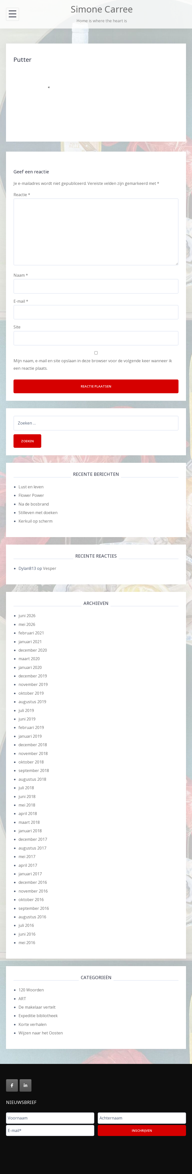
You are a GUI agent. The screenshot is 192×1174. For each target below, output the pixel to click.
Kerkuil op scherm (35, 521)
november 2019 (33, 684)
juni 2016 (27, 934)
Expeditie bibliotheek (38, 1015)
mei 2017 (26, 856)
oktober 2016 (31, 899)
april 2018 (27, 813)
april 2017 (27, 865)
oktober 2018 (31, 762)
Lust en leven (31, 487)
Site (17, 327)
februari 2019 (31, 727)
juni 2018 (27, 796)
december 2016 (32, 882)
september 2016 (33, 908)
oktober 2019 (31, 693)
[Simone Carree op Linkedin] (26, 1085)
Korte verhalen (32, 1024)
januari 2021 (30, 641)
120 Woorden (31, 990)
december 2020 (32, 650)
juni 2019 (27, 719)
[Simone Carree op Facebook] (12, 1085)
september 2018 (33, 770)
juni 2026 (27, 615)
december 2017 (32, 839)
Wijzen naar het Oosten (40, 1033)
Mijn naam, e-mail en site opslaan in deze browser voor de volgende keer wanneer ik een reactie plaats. (93, 364)
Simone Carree (102, 9)
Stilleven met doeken (38, 512)
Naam (21, 275)
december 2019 (32, 676)
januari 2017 (30, 874)
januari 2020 (30, 667)
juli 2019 (26, 710)
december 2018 (32, 744)
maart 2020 (29, 658)
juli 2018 (26, 788)
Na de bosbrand (33, 504)
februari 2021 (31, 633)
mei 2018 (26, 805)
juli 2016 (26, 925)
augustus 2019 (32, 701)
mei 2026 (26, 624)
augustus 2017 (32, 848)
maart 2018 (29, 822)
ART (22, 998)
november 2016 (33, 891)
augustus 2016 (32, 917)
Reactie (22, 194)
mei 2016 (26, 942)
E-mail (21, 301)
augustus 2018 (32, 779)
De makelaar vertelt (37, 1007)
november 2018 (33, 753)
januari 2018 (30, 831)
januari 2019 (30, 736)
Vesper (49, 568)
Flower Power (31, 495)
